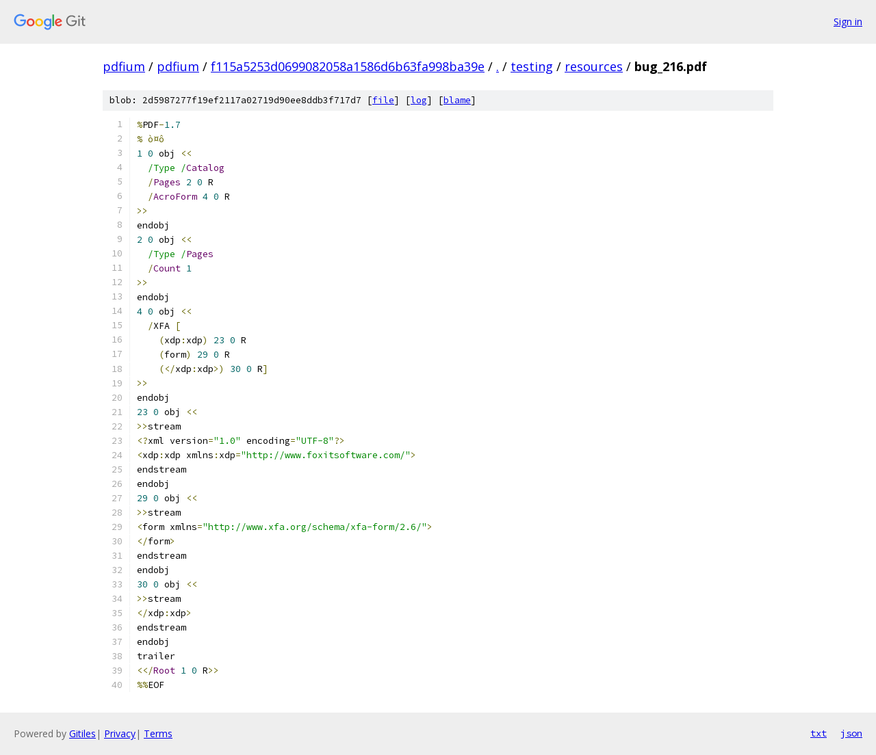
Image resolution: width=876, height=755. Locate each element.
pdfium (124, 66)
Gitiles (82, 733)
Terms (158, 733)
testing (532, 66)
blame (457, 100)
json (851, 733)
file (383, 100)
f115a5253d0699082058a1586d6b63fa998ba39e (348, 66)
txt (818, 733)
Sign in (848, 21)
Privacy (120, 733)
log (419, 100)
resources (594, 66)
